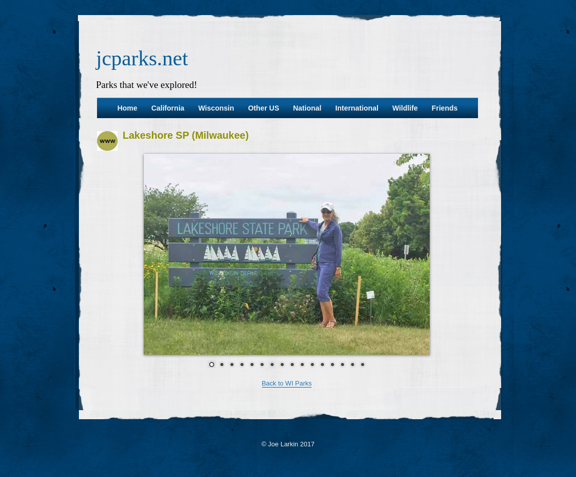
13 (332, 364)
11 (312, 364)
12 (322, 364)
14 (342, 364)
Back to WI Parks (287, 383)
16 (362, 364)
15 (352, 364)
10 (302, 364)
